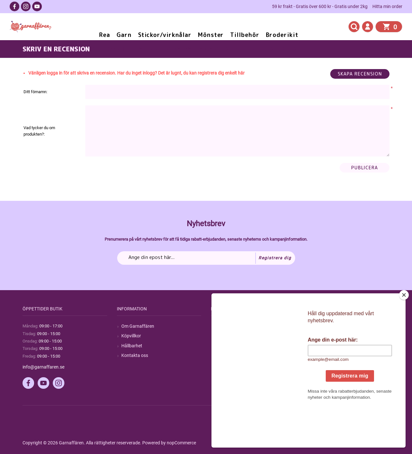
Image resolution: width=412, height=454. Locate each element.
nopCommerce (181, 442)
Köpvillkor (131, 335)
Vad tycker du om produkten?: (39, 131)
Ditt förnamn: (35, 91)
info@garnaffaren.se (43, 366)
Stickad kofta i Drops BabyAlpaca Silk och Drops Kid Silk (194, 48)
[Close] (404, 335)
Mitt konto (320, 326)
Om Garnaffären (137, 326)
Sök (219, 326)
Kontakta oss (134, 355)
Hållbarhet (131, 345)
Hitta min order (387, 6)
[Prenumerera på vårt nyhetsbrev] (206, 258)
